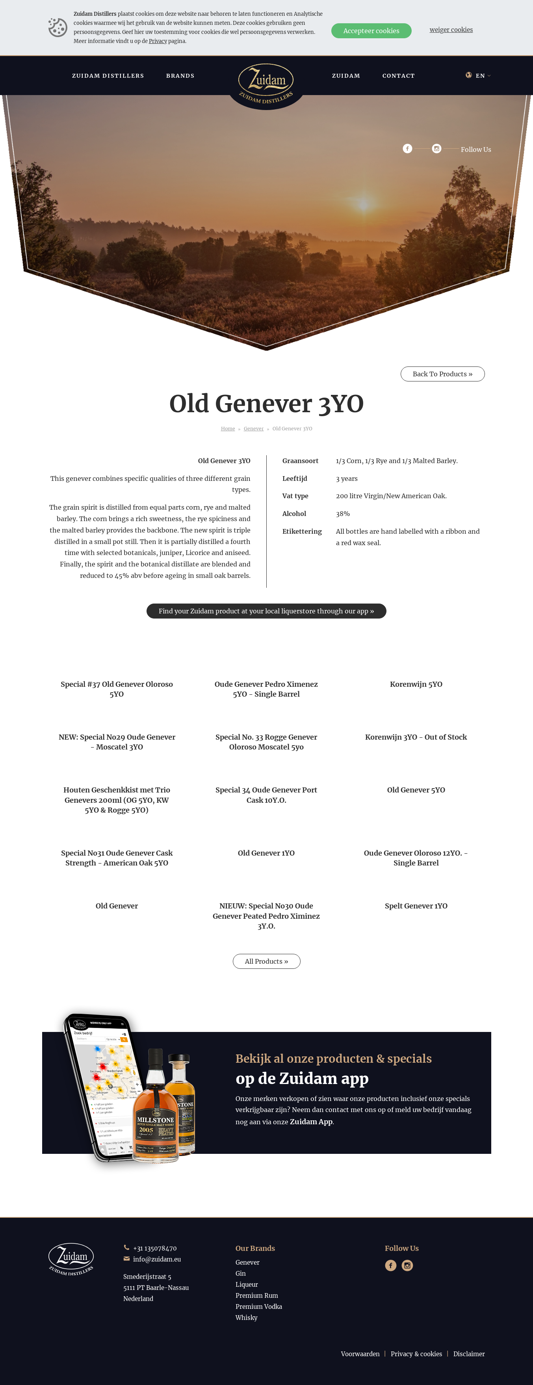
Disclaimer (469, 1354)
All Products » (266, 961)
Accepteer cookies (371, 31)
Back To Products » (443, 374)
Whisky (247, 1317)
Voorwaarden (360, 1354)
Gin (241, 1273)
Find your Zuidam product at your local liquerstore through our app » (266, 611)
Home (228, 429)
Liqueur (247, 1284)
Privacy (158, 41)
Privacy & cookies (416, 1354)
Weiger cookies (451, 30)
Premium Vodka (259, 1306)
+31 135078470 (155, 1248)
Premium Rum (257, 1295)
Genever (254, 429)
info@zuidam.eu (157, 1259)
